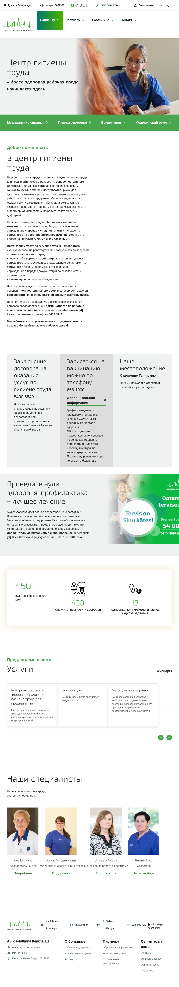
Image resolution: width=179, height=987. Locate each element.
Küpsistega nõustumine (156, 925)
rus (174, 5)
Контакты (146, 952)
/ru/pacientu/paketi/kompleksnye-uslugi (89, 515)
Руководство (72, 959)
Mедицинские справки (27, 122)
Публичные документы (78, 947)
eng (167, 5)
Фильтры (164, 671)
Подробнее (23, 873)
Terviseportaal (108, 5)
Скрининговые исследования (111, 961)
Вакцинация (113, 122)
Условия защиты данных (79, 953)
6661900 (60, 5)
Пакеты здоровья (75, 122)
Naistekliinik (79, 924)
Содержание (146, 5)
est (160, 5)
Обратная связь (150, 964)
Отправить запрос (151, 958)
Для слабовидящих (17, 5)
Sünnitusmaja (134, 924)
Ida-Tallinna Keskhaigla (51, 925)
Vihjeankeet (147, 970)
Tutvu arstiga (106, 873)
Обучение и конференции (117, 947)
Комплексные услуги (114, 953)
